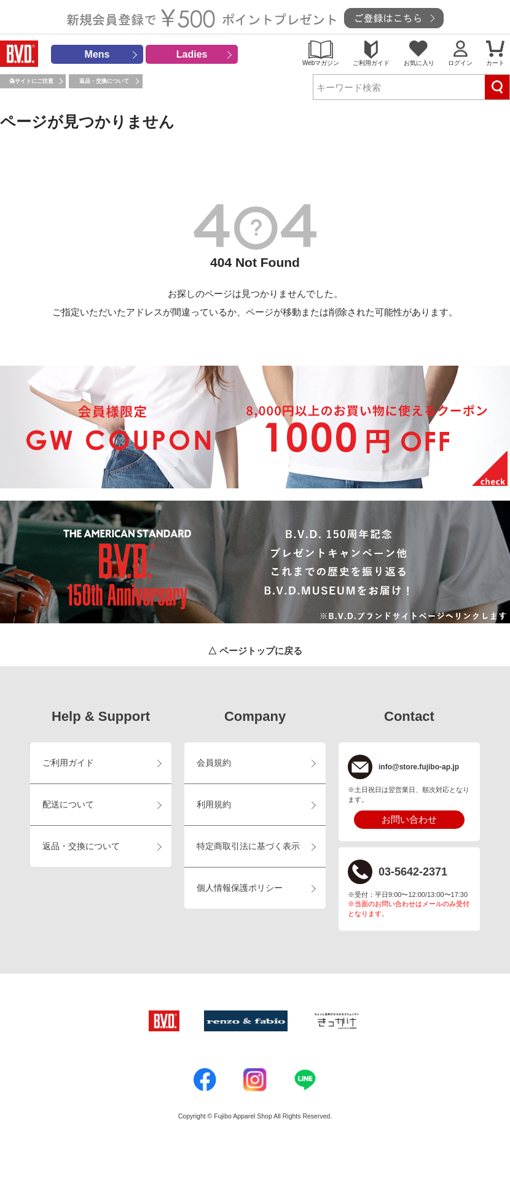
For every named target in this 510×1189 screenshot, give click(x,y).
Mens (97, 54)
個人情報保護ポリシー (240, 888)
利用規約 (214, 804)
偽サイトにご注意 (31, 81)
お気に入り (419, 63)
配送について (68, 804)
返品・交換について (104, 81)
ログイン (460, 63)
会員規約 (214, 763)
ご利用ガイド (371, 63)
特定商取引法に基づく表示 (248, 846)
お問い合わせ (409, 819)
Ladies (192, 54)
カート (495, 63)
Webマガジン (320, 63)
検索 (497, 87)
